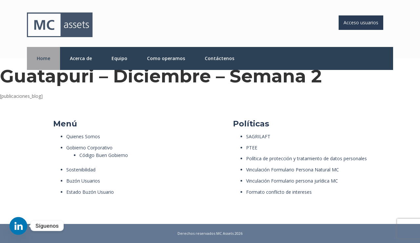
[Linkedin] (18, 226)
